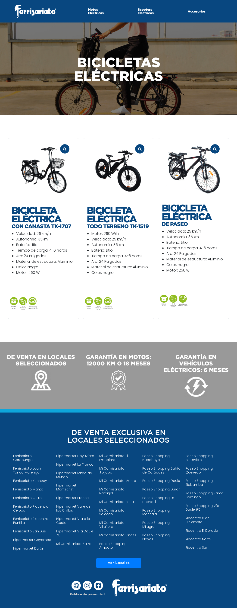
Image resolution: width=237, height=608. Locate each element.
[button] (87, 594)
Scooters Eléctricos (146, 11)
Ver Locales (119, 563)
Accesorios (197, 11)
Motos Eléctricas (96, 11)
